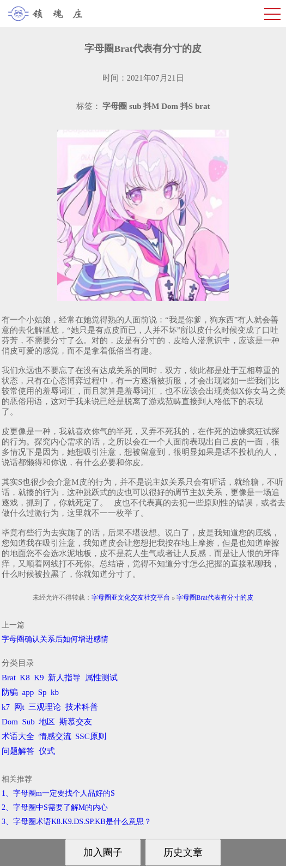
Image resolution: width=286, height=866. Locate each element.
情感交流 (55, 736)
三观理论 (44, 707)
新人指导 (64, 677)
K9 (39, 677)
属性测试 (101, 677)
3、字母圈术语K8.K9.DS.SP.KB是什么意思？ (76, 822)
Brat (9, 677)
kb (55, 692)
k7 (6, 707)
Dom (10, 721)
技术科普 (81, 707)
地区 (47, 721)
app (28, 692)
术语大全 (18, 736)
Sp (42, 692)
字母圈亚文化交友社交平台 (131, 597)
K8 (24, 677)
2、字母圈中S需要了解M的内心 (55, 807)
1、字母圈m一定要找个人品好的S (58, 793)
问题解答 (18, 751)
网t (19, 707)
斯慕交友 (75, 721)
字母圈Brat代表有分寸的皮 (215, 597)
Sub (28, 721)
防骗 (10, 692)
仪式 (47, 751)
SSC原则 (90, 736)
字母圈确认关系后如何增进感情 (55, 639)
